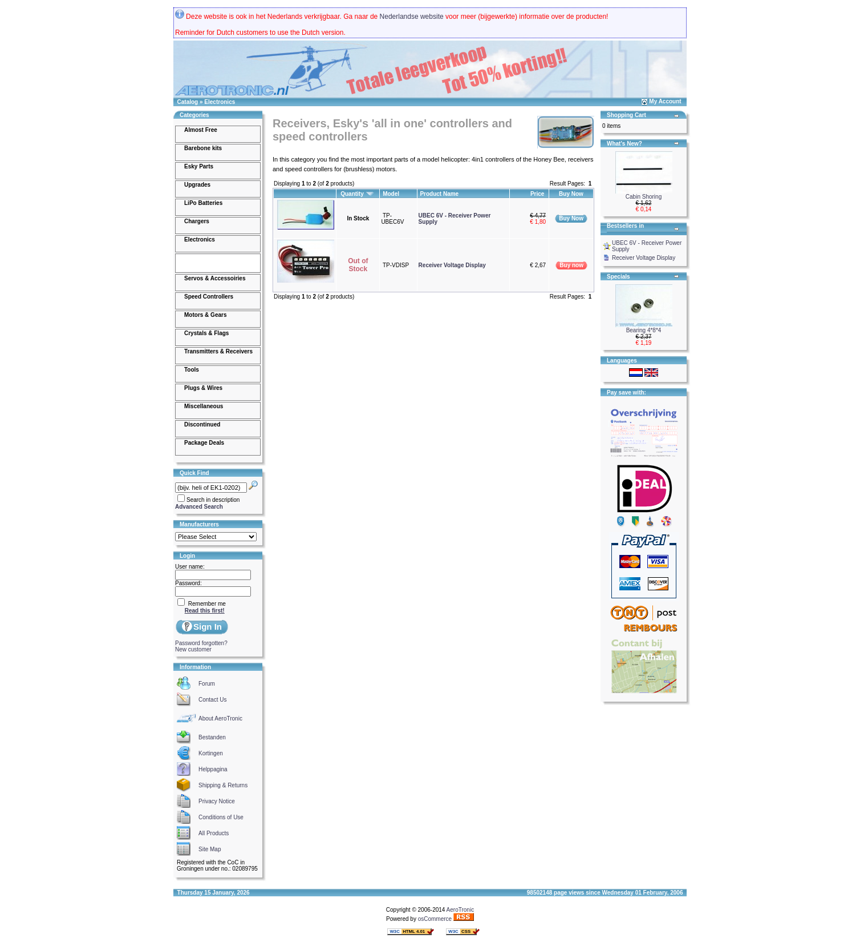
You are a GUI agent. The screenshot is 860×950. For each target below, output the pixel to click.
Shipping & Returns (223, 785)
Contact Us (212, 700)
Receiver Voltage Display (452, 265)
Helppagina (213, 769)
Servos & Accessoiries (214, 278)
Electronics (219, 102)
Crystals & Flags (206, 333)
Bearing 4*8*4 (644, 330)
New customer (193, 649)
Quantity (357, 194)
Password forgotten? (201, 643)
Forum (206, 684)
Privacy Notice (216, 801)
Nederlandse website (412, 17)
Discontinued (202, 424)
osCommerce (435, 919)
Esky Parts (198, 166)
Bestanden (212, 737)
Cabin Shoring (644, 197)
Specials (618, 276)
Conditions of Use (221, 817)
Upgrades (197, 185)
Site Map (209, 849)
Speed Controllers (208, 296)
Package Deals (204, 443)
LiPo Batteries (203, 203)
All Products (213, 833)
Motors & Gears (205, 315)
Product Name (440, 194)
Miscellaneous (203, 406)
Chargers (196, 221)
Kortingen (210, 753)
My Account (665, 101)
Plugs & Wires (203, 388)
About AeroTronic (220, 718)
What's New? (624, 143)
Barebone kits (203, 148)
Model (392, 194)
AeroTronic (460, 910)
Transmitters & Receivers (218, 351)
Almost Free (200, 130)
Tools (191, 370)
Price (538, 194)
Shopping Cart (626, 115)
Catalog (187, 102)
